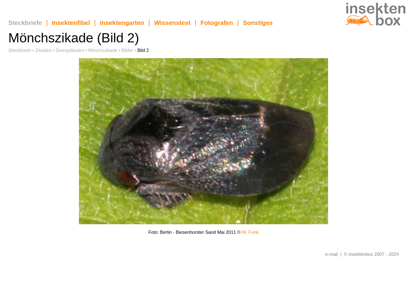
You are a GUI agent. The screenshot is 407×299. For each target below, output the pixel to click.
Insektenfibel (71, 22)
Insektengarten (122, 22)
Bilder (127, 50)
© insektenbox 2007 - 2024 (371, 254)
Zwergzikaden (70, 50)
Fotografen (217, 22)
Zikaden (43, 50)
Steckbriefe (25, 22)
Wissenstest (172, 22)
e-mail (331, 254)
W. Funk (250, 232)
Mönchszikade (103, 50)
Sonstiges (258, 22)
